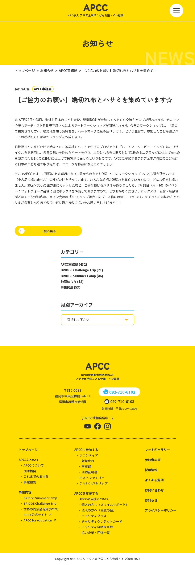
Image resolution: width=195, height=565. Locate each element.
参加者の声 (153, 459)
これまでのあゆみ (36, 476)
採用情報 (151, 469)
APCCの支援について (94, 499)
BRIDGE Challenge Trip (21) (82, 270)
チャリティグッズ (94, 515)
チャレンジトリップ (93, 483)
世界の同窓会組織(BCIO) (41, 509)
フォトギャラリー (157, 449)
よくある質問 (154, 479)
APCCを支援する (86, 493)
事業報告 (30, 482)
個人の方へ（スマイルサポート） (105, 504)
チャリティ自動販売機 (97, 527)
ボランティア (88, 455)
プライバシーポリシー (160, 510)
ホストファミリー (92, 477)
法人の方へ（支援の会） (99, 510)
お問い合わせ (154, 490)
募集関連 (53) (70, 287)
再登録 (86, 466)
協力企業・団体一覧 (96, 532)
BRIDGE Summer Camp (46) (82, 275)
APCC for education (38, 520)
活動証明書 (89, 472)
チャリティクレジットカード (102, 521)
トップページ (28, 449)
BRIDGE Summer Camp (40, 498)
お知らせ (151, 500)
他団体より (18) (72, 281)
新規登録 (88, 461)
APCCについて (29, 459)
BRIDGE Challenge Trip (40, 503)
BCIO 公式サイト (35, 514)
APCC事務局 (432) (74, 264)
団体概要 (30, 471)
